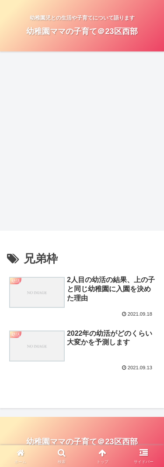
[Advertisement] (82, 143)
